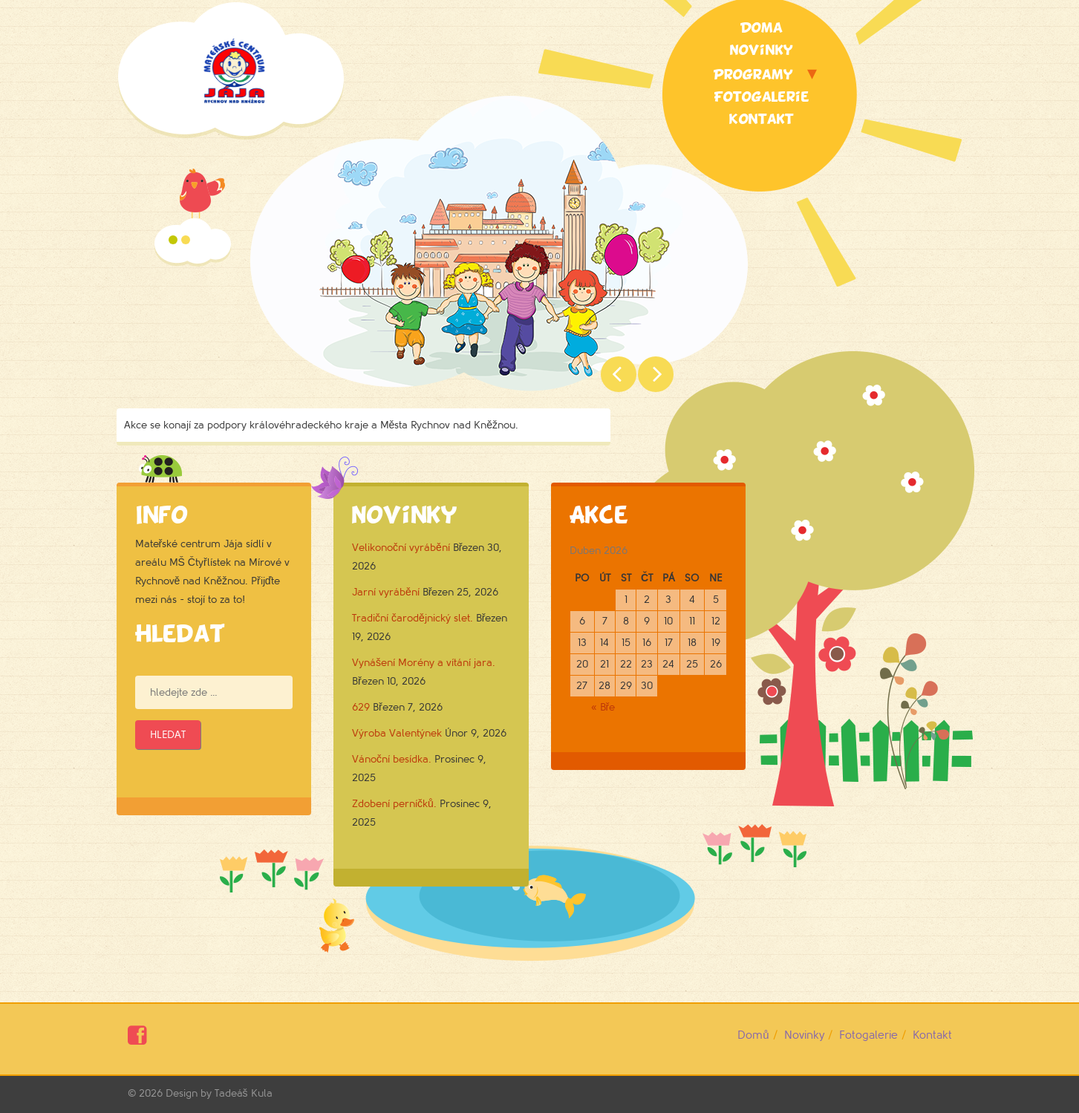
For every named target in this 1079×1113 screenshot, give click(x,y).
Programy (753, 75)
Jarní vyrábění (386, 592)
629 (361, 707)
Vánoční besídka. (391, 759)
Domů (753, 1035)
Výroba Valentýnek (397, 733)
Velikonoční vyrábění (401, 547)
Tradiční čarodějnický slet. (412, 618)
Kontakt (761, 119)
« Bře (603, 707)
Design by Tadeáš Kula (219, 1093)
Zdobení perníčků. (394, 803)
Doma (761, 28)
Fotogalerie (761, 97)
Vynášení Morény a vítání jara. (423, 662)
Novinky (761, 50)
